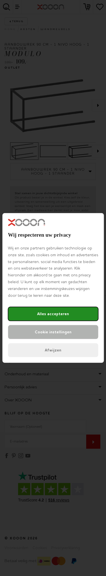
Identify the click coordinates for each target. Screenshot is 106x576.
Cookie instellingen (53, 332)
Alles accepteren (53, 314)
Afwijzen (53, 350)
